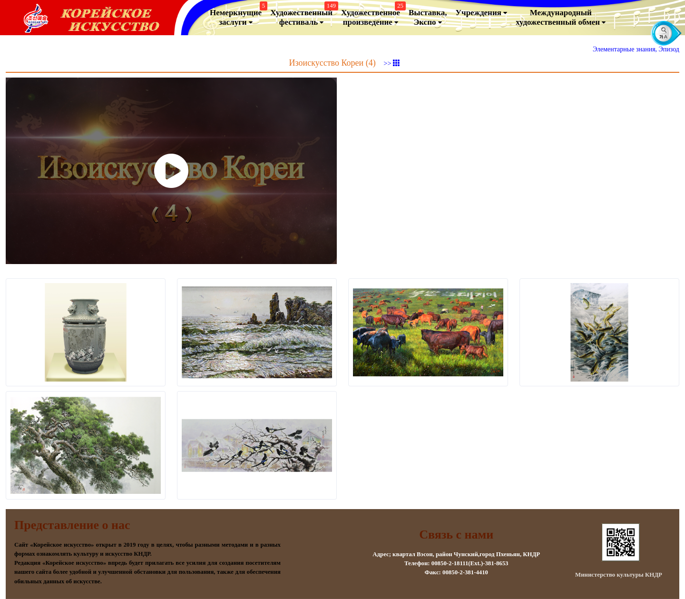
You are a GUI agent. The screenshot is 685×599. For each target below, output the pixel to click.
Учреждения (482, 13)
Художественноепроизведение (372, 15)
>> (391, 63)
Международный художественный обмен (561, 17)
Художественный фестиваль (303, 15)
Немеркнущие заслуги (237, 15)
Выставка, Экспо (428, 17)
